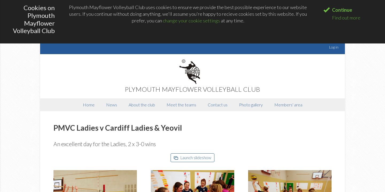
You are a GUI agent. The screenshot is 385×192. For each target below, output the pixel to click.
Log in (333, 47)
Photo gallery (251, 104)
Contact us (218, 104)
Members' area (288, 104)
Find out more (346, 18)
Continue (342, 10)
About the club (142, 104)
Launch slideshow (192, 157)
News (111, 104)
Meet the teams (181, 104)
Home (89, 104)
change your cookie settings (191, 20)
